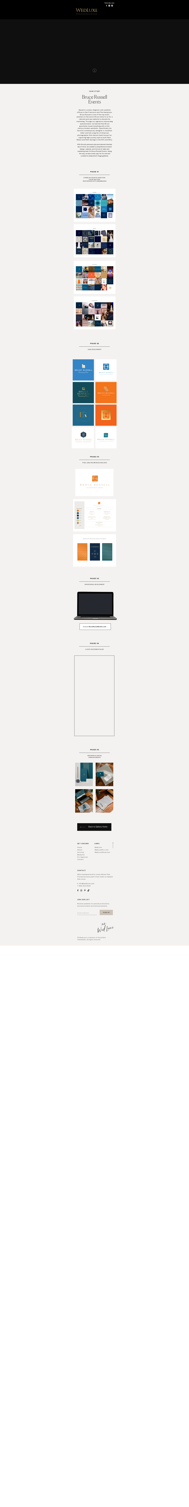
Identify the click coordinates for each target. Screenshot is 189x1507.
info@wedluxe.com (89, 1472)
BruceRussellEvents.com (98, 1040)
